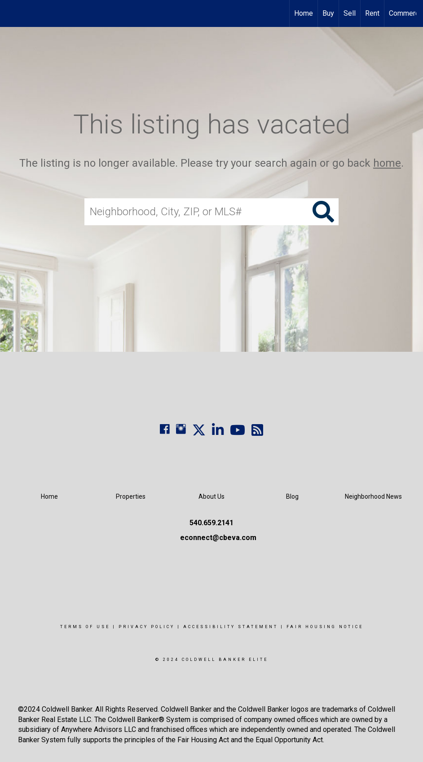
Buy (328, 13)
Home (303, 13)
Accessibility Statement (230, 627)
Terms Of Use (85, 627)
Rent (372, 13)
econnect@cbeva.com (218, 537)
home (387, 163)
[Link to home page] (11, 13)
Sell (350, 13)
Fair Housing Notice (324, 627)
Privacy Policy (147, 627)
